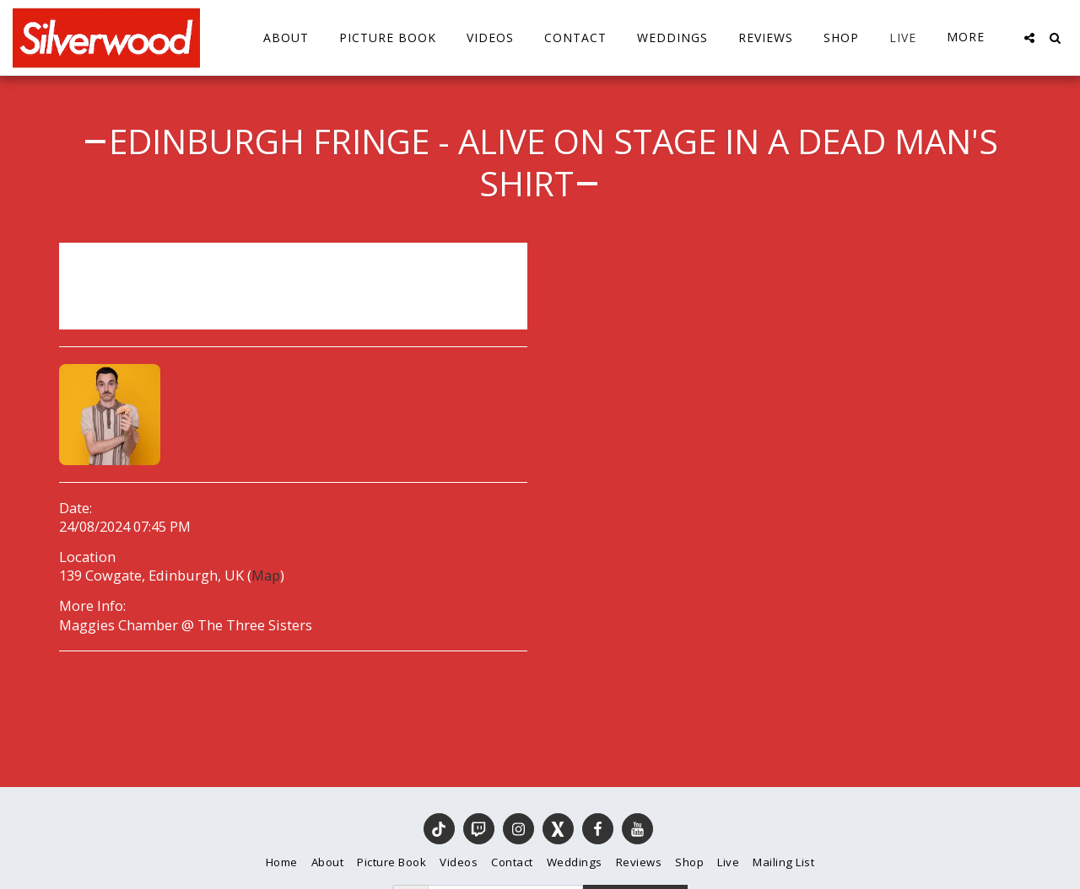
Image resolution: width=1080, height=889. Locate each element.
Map (265, 575)
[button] (1029, 38)
